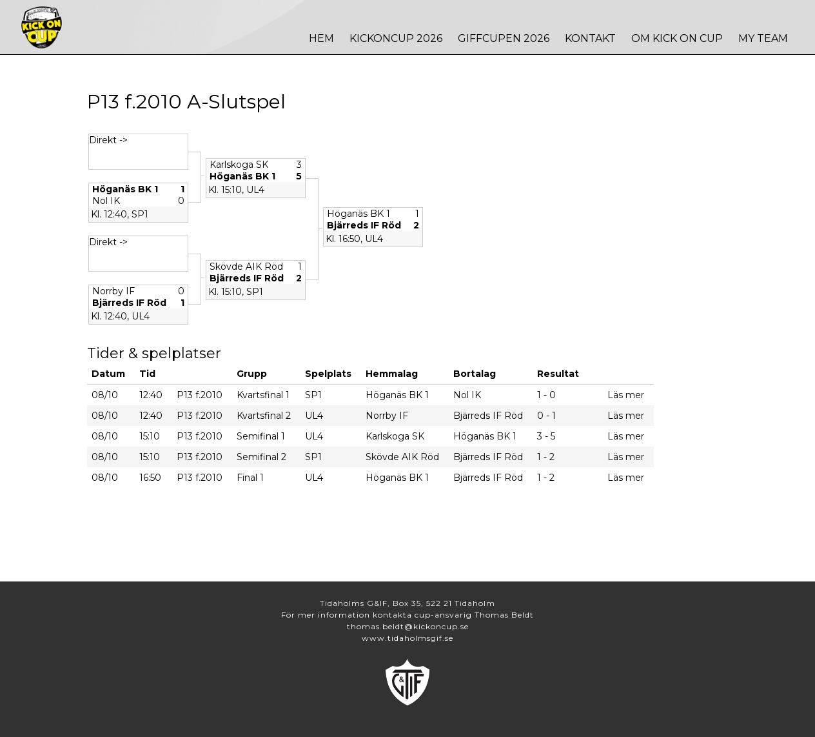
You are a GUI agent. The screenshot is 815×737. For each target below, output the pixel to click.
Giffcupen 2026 (503, 38)
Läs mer (625, 395)
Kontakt (590, 38)
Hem (321, 38)
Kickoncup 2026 (395, 38)
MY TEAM (763, 38)
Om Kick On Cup (677, 38)
